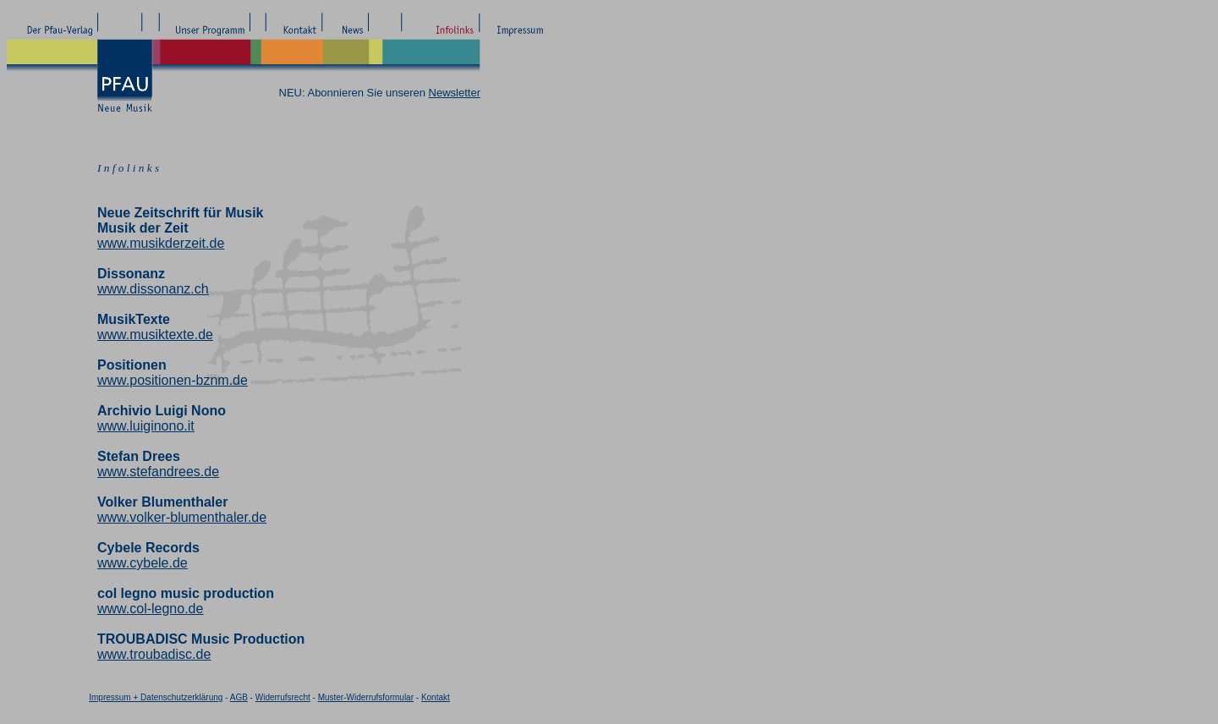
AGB (239, 697)
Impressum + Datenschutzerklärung (155, 697)
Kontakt (435, 697)
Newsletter (454, 92)
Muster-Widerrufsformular (366, 697)
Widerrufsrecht (282, 697)
